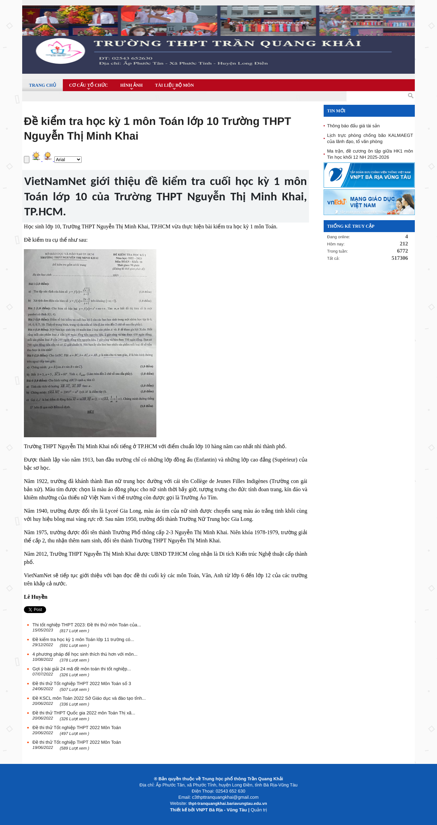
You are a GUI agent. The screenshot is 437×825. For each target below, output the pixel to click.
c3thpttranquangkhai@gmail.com (225, 797)
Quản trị (259, 809)
